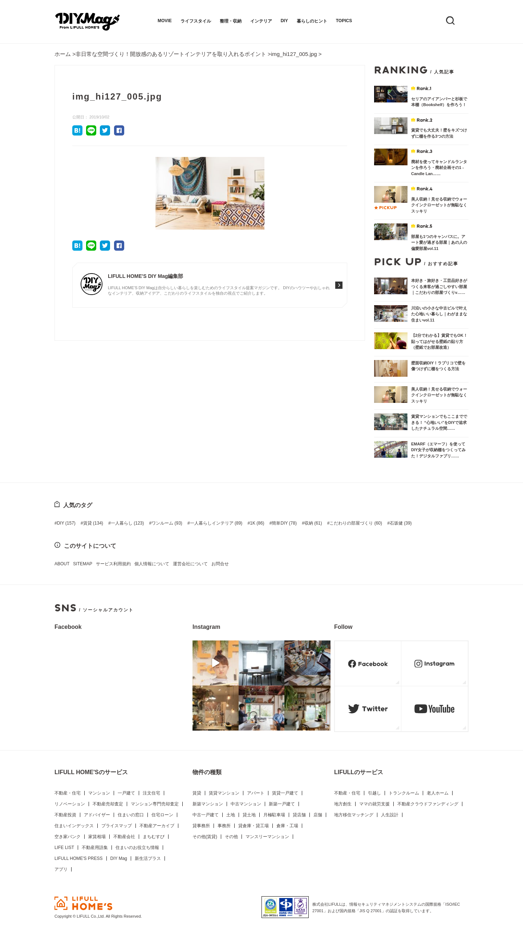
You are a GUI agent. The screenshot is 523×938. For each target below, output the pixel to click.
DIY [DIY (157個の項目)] (66, 523)
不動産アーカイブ (156, 826)
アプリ (61, 869)
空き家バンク (67, 836)
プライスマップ (116, 826)
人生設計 (389, 815)
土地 (230, 815)
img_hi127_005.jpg (294, 54)
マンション (99, 793)
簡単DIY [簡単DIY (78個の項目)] (284, 523)
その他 (231, 836)
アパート (255, 793)
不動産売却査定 (108, 804)
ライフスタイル (196, 21)
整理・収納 (231, 21)
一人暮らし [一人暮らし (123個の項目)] (127, 523)
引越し (374, 793)
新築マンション (207, 804)
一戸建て (126, 793)
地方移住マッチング (353, 815)
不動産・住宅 (67, 793)
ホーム (62, 54)
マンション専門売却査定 (155, 804)
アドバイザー (97, 815)
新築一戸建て (282, 804)
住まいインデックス (74, 826)
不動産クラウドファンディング (427, 804)
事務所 (224, 826)
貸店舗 (299, 815)
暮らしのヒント (312, 21)
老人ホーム (438, 793)
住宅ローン (162, 815)
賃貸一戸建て (285, 793)
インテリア (261, 21)
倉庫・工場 (287, 826)
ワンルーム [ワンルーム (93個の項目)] (166, 523)
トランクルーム (404, 793)
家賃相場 (97, 836)
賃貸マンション (224, 793)
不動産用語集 (95, 847)
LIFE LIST (64, 847)
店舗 (317, 815)
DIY (284, 20)
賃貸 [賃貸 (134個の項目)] (93, 523)
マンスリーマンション (267, 836)
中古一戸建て (205, 815)
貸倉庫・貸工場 (253, 826)
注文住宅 (151, 793)
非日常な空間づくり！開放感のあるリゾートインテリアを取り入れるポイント (171, 54)
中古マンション (246, 804)
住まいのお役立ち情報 (137, 847)
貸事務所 (201, 826)
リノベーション (69, 804)
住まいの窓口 (131, 815)
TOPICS (344, 20)
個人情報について (151, 564)
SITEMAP (82, 564)
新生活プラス (148, 858)
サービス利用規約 (113, 564)
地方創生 (343, 804)
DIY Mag (118, 858)
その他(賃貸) (204, 836)
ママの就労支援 (374, 804)
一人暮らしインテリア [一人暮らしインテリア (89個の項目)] (216, 523)
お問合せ (220, 564)
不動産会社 (124, 836)
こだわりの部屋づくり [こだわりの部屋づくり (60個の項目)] (355, 523)
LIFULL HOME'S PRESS (78, 858)
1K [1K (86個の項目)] (257, 523)
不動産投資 (65, 815)
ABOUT (61, 564)
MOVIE (165, 20)
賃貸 (196, 793)
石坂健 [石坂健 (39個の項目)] (401, 523)
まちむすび (154, 836)
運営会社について (190, 564)
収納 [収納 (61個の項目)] (313, 523)
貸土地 (249, 815)
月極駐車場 (274, 815)
